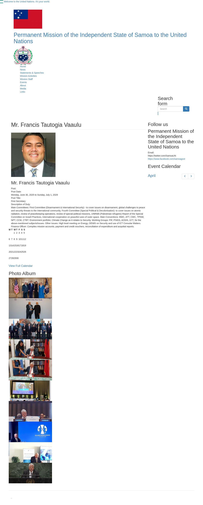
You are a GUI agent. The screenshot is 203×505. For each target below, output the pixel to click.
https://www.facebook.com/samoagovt (166, 159)
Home (23, 66)
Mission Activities (28, 76)
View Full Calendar (21, 265)
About (23, 85)
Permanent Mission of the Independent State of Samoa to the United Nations (100, 38)
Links (22, 92)
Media (23, 88)
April (152, 175)
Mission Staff (26, 79)
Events (23, 82)
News (23, 69)
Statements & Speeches (32, 73)
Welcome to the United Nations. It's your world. (27, 1)
